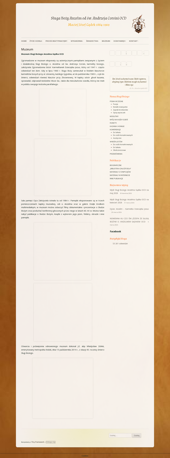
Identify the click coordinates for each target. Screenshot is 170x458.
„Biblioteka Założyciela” (120, 168)
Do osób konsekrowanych (123, 135)
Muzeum (106, 41)
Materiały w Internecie (120, 175)
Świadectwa (92, 41)
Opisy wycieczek (119, 113)
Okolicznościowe (119, 150)
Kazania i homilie (117, 126)
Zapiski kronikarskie (120, 110)
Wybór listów (116, 141)
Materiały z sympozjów (120, 172)
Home (24, 41)
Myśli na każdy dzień (119, 119)
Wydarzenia (76, 41)
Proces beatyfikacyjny (56, 41)
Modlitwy (114, 116)
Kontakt (133, 41)
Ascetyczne (117, 138)
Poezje (115, 104)
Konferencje (115, 129)
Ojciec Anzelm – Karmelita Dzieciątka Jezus (129, 209)
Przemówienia (116, 154)
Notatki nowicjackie (120, 107)
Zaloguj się (50, 442)
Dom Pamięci (119, 41)
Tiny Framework (37, 442)
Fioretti (113, 123)
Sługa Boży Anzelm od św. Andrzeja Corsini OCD (88, 18)
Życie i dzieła (36, 41)
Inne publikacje (116, 178)
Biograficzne (116, 165)
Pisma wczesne (116, 101)
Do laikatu (117, 132)
